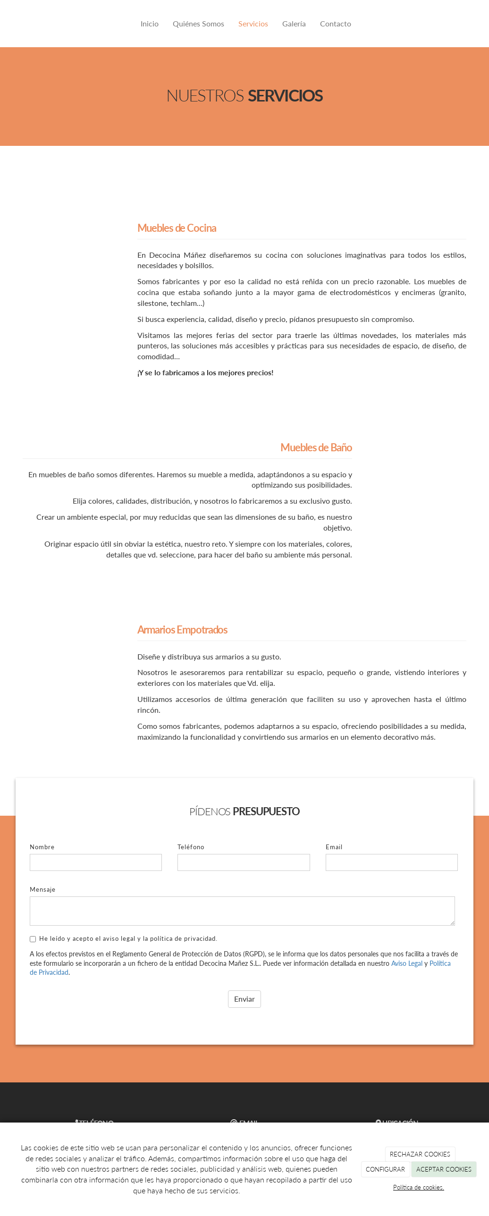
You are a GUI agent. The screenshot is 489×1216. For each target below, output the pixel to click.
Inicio (150, 23)
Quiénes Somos (198, 23)
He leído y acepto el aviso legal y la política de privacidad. (124, 938)
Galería (294, 23)
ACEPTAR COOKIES (444, 1169)
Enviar (244, 998)
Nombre (42, 847)
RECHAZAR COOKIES (420, 1154)
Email (334, 847)
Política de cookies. (418, 1187)
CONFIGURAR (385, 1169)
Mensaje (43, 889)
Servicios (253, 23)
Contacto (335, 23)
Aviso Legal (406, 963)
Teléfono (190, 847)
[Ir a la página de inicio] (20, 23)
